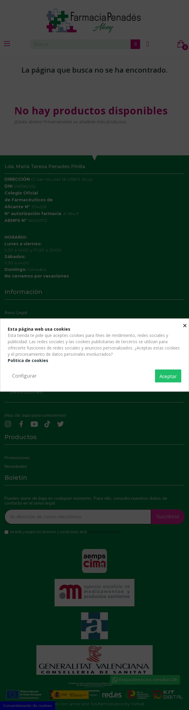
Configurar (24, 375)
